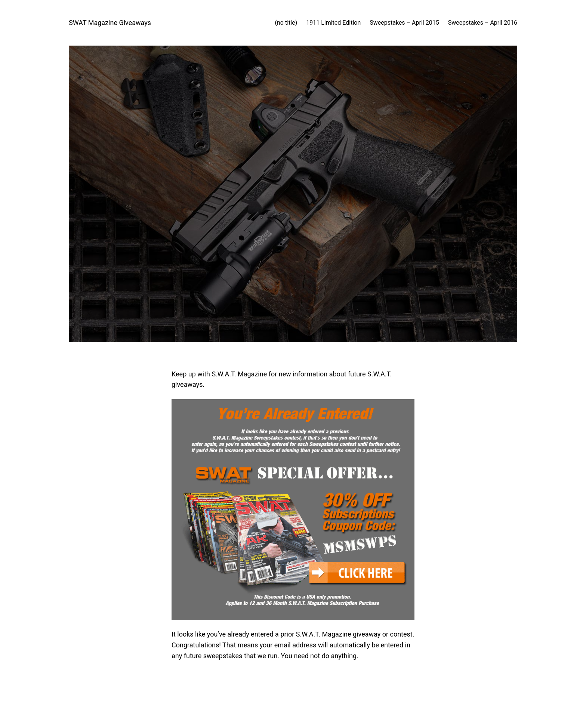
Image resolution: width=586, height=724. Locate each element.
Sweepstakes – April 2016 (482, 22)
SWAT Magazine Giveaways (110, 23)
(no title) (286, 22)
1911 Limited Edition (333, 22)
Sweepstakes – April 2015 (404, 22)
